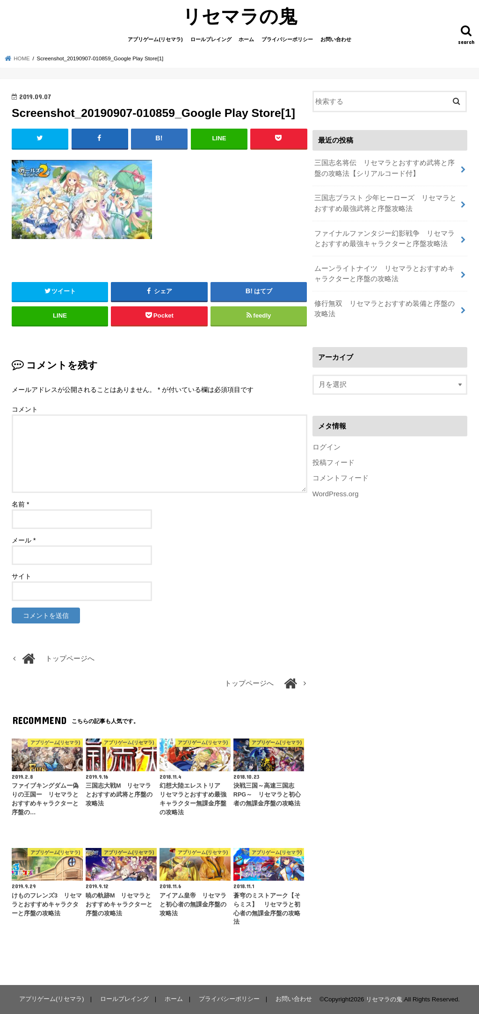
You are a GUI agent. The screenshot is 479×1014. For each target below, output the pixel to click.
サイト (21, 576)
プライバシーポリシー (287, 39)
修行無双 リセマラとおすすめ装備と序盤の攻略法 (384, 309)
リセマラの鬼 (239, 16)
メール (24, 540)
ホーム (246, 39)
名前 (20, 504)
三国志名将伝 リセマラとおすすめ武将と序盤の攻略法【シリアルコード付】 (384, 168)
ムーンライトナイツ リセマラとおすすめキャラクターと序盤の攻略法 (384, 273)
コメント (25, 409)
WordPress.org (335, 494)
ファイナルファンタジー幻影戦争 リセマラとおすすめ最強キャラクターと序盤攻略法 (384, 238)
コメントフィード (340, 478)
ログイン (326, 447)
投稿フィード (333, 462)
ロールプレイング (211, 39)
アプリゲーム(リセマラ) (155, 39)
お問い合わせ (335, 39)
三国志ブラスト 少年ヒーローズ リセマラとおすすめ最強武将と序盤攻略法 (385, 203)
